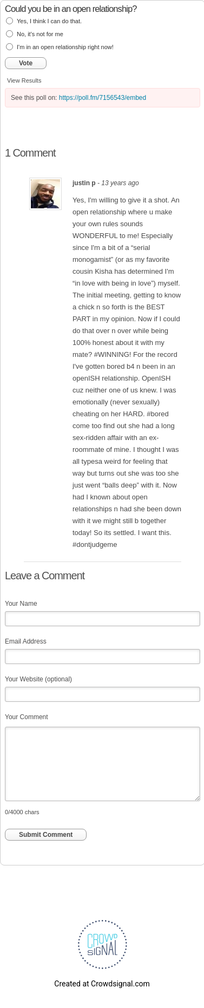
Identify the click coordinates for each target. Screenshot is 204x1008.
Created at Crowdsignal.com (101, 983)
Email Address (26, 641)
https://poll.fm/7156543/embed (102, 98)
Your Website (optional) (38, 679)
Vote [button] (25, 63)
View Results (24, 80)
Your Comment (26, 717)
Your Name (21, 603)
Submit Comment (46, 834)
